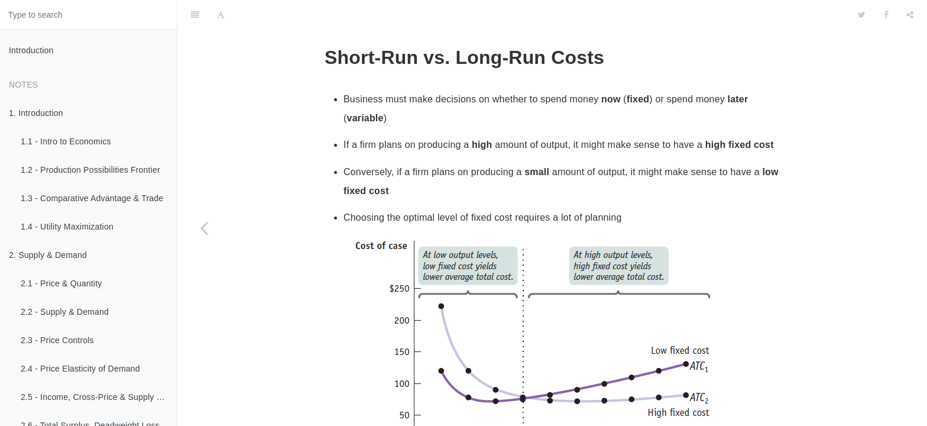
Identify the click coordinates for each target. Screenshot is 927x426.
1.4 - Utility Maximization (67, 226)
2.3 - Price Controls (57, 340)
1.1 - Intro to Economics (66, 141)
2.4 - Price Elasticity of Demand (80, 368)
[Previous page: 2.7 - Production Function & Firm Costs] (204, 228)
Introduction (31, 50)
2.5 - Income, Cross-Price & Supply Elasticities (99, 397)
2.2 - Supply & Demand (65, 312)
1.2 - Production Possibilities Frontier (90, 170)
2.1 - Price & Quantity (61, 283)
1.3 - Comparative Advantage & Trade (92, 198)
